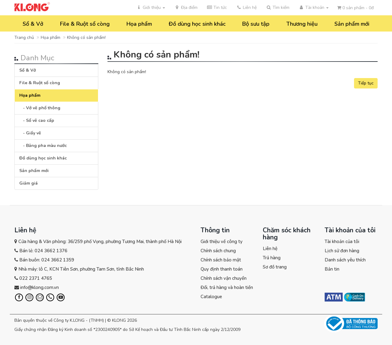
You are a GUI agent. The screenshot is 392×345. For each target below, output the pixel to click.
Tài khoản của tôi (342, 241)
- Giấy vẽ (30, 133)
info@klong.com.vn (39, 287)
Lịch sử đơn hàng (342, 251)
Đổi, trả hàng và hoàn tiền (227, 287)
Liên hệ (270, 249)
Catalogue (211, 297)
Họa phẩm (139, 24)
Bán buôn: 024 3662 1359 (46, 260)
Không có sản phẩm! (86, 37)
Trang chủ (24, 37)
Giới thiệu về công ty (222, 241)
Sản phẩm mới (351, 24)
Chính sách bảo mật (221, 260)
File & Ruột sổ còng (85, 24)
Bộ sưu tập (256, 24)
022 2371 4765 (35, 278)
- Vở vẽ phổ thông (39, 108)
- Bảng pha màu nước (43, 145)
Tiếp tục (366, 83)
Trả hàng (272, 258)
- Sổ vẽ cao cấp (36, 120)
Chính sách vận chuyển (224, 278)
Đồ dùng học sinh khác (197, 24)
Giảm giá (28, 183)
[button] (277, 7)
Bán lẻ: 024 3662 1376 (43, 251)
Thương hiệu (302, 24)
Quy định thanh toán (222, 269)
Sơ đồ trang (275, 267)
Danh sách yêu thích (345, 260)
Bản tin (332, 269)
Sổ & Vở (33, 24)
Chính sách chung (218, 251)
